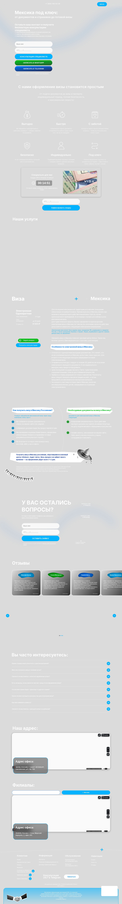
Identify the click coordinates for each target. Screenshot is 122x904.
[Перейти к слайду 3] (62, 635)
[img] (65, 4)
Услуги (93, 860)
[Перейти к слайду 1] (59, 635)
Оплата (19, 865)
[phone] (34, 50)
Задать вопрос (28, 340)
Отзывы (93, 865)
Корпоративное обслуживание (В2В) (71, 860)
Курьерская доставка (23, 862)
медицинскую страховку (78, 341)
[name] (34, 44)
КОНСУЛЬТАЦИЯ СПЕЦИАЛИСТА (33, 57)
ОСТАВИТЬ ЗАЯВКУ (40, 538)
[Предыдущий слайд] (7, 615)
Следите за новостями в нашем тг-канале (80, 543)
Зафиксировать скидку (61, 208)
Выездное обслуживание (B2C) (71, 864)
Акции (19, 859)
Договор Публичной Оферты (47, 864)
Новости (93, 862)
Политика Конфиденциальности (48, 862)
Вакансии (20, 867)
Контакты (42, 859)
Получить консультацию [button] (28, 345)
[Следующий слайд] (114, 615)
